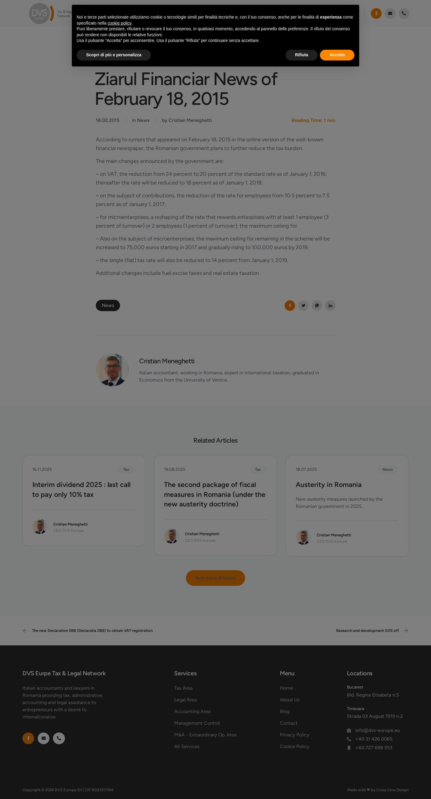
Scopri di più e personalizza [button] (113, 54)
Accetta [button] (337, 54)
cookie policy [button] (119, 23)
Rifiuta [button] (301, 54)
